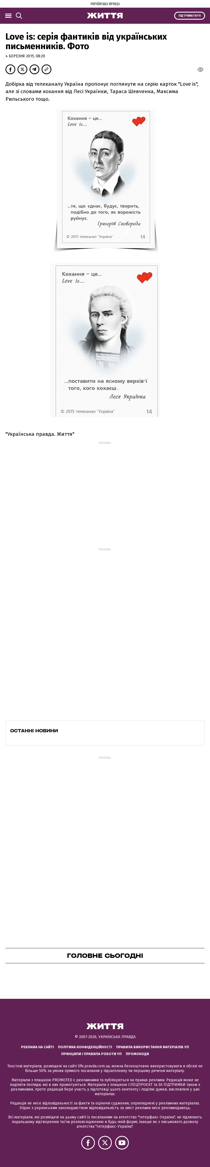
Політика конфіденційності (85, 1047)
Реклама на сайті (37, 1047)
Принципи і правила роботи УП (91, 1054)
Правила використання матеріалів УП (152, 1047)
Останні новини (34, 731)
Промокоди (137, 1054)
